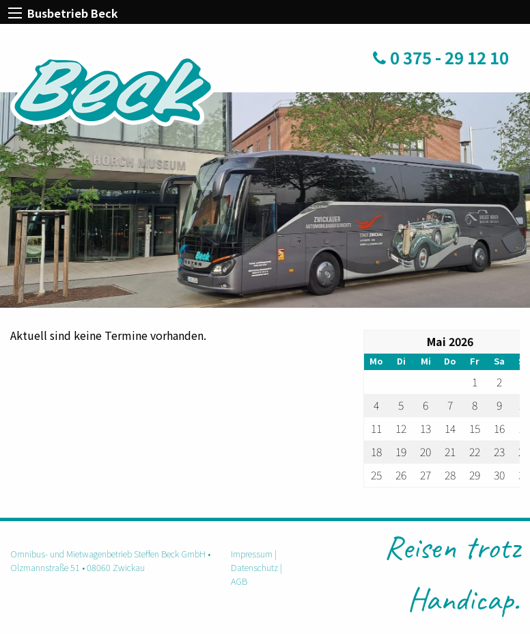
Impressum (252, 553)
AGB (239, 580)
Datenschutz (254, 567)
